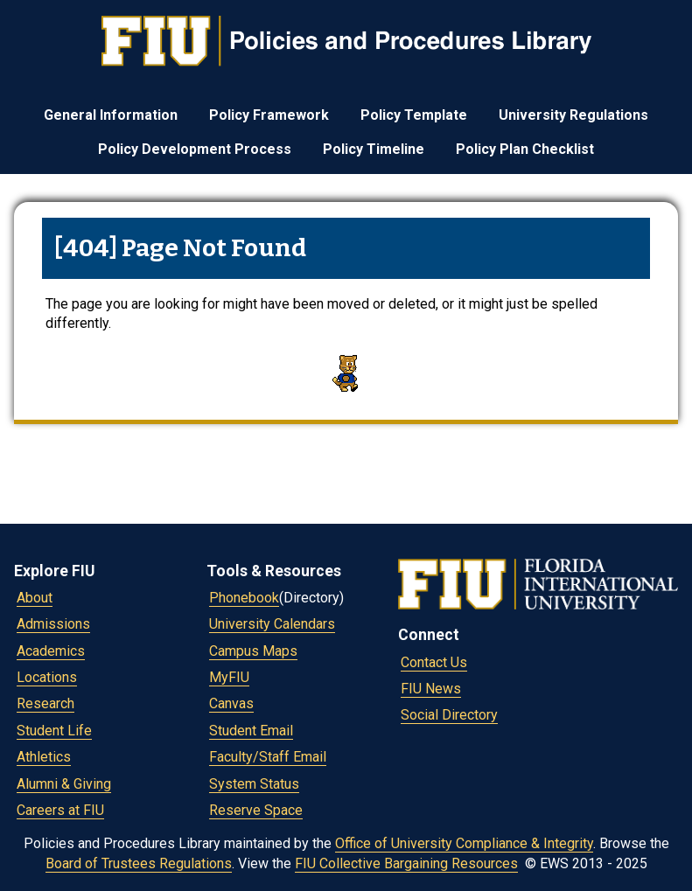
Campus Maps (253, 651)
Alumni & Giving (64, 784)
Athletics (44, 756)
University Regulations (573, 115)
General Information (111, 115)
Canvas (231, 703)
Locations (47, 677)
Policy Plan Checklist (525, 149)
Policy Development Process (194, 149)
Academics (51, 651)
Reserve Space (256, 810)
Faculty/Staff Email (267, 756)
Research (45, 703)
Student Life (54, 730)
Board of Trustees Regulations (138, 863)
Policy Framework (269, 115)
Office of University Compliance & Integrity (464, 843)
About (34, 597)
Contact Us (434, 662)
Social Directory (449, 715)
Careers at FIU (60, 810)
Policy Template (413, 115)
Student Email (251, 730)
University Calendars (272, 624)
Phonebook (244, 597)
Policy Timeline (373, 149)
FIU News (431, 688)
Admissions (53, 624)
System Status (254, 784)
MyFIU (229, 677)
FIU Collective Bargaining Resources (406, 863)
